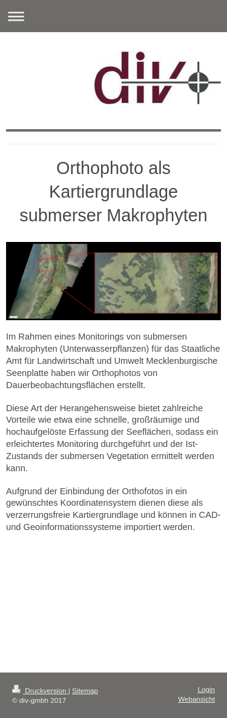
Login (206, 689)
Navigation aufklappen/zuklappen (113, 16)
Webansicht (196, 699)
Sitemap (85, 690)
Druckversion (40, 690)
